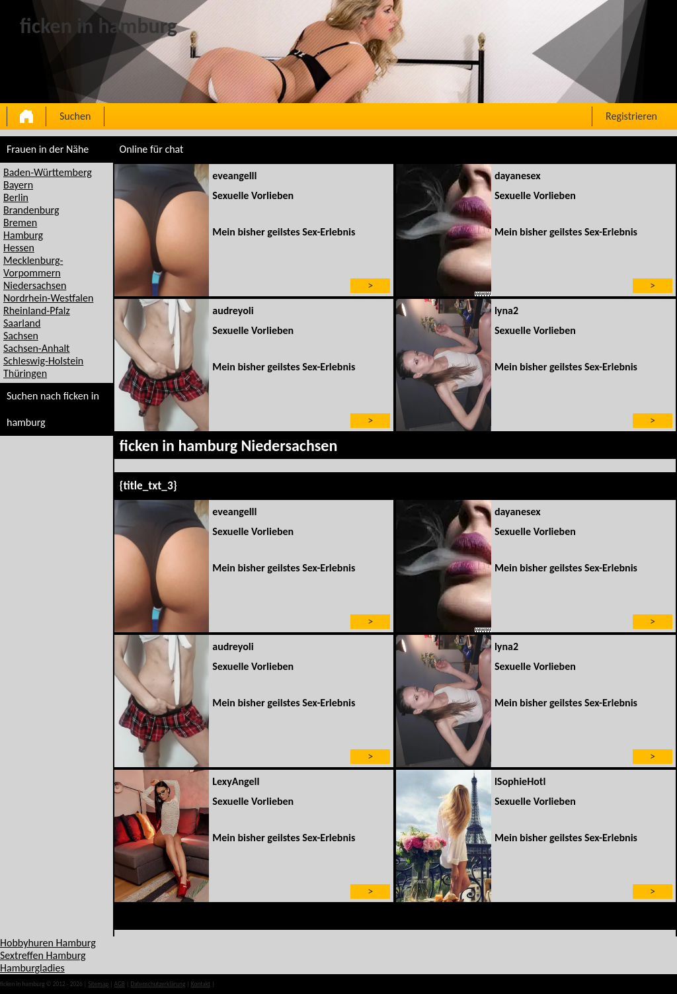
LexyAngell (235, 781)
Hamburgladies (32, 968)
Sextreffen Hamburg (43, 955)
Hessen (18, 247)
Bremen (20, 222)
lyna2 (506, 310)
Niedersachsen (34, 285)
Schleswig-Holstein (43, 360)
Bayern (18, 185)
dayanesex (518, 175)
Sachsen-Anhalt (36, 348)
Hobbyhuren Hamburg (48, 942)
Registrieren (631, 116)
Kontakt (200, 984)
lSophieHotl (520, 781)
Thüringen (25, 373)
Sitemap (98, 984)
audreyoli (232, 310)
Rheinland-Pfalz (36, 310)
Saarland (21, 323)
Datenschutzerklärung (157, 984)
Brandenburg (31, 210)
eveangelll (234, 175)
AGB (119, 984)
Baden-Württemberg (47, 172)
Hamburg (23, 235)
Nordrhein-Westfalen (48, 298)
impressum (230, 984)
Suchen (75, 116)
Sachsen (20, 335)
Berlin (15, 197)
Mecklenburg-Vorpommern (33, 266)
